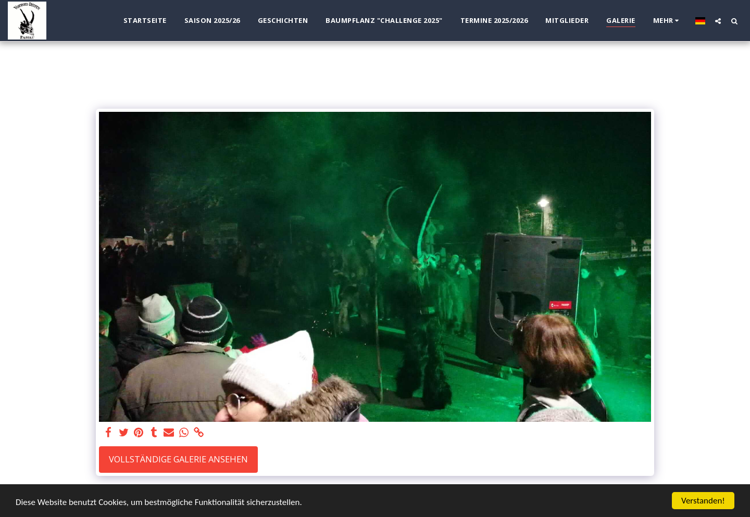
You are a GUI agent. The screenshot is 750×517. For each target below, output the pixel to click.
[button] (718, 20)
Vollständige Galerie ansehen (178, 459)
